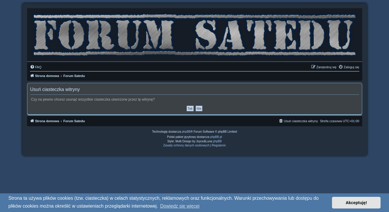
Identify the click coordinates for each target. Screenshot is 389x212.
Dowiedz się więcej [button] (179, 206)
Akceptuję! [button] (356, 202)
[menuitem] (36, 67)
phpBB (186, 131)
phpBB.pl (216, 137)
